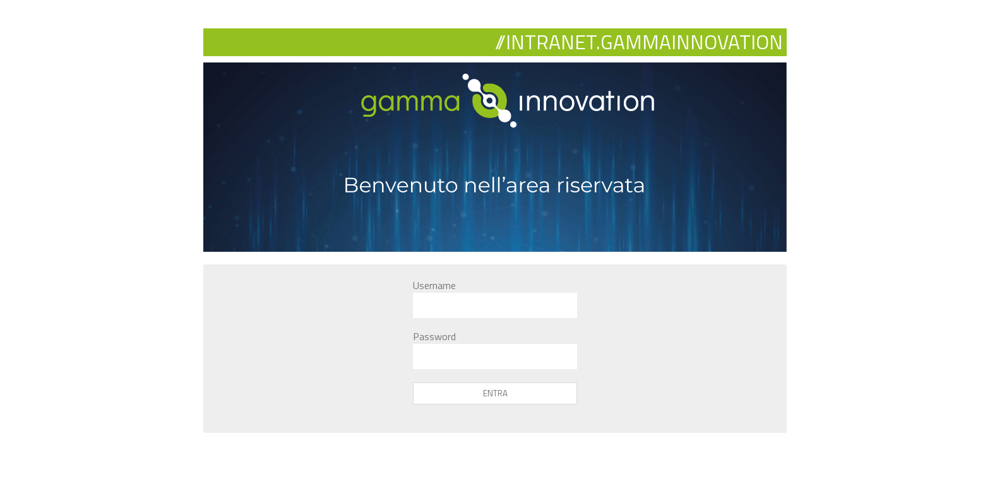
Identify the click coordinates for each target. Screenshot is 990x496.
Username (434, 285)
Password (434, 336)
